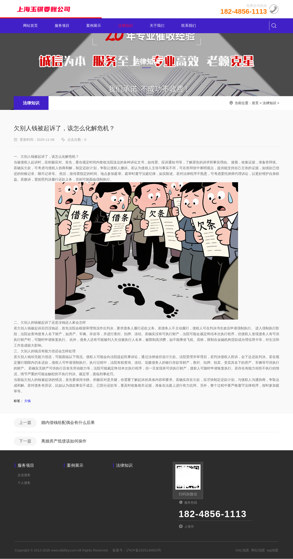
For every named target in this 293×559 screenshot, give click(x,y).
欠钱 (27, 401)
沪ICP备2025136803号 (143, 550)
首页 (255, 103)
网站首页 (30, 26)
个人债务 (24, 483)
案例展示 (94, 26)
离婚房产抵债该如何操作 (64, 441)
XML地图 (242, 550)
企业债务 (24, 475)
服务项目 (62, 26)
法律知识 (125, 26)
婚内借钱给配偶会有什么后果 (68, 423)
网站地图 (258, 550)
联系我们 (188, 26)
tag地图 (272, 550)
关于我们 (157, 26)
